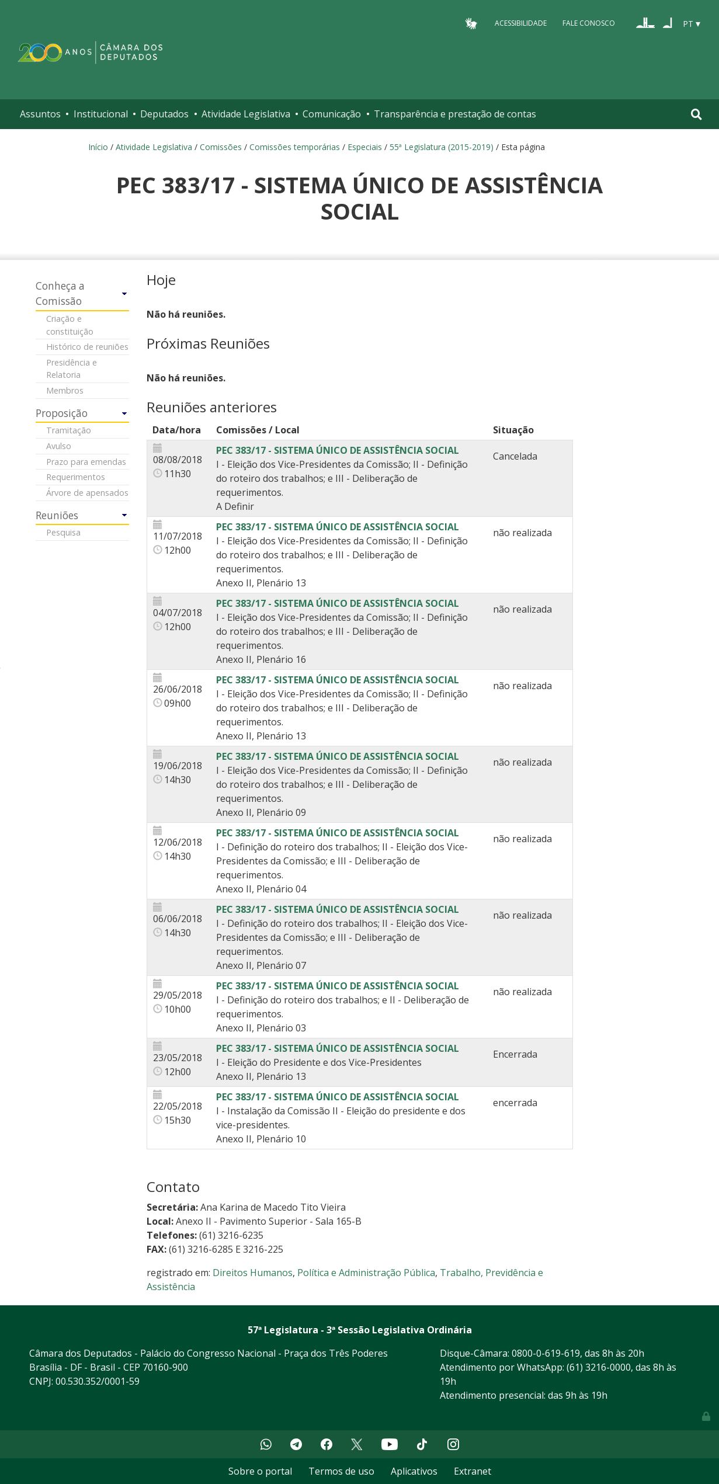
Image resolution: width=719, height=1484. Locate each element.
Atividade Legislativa (246, 113)
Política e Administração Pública (366, 1272)
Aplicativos (414, 1471)
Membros (65, 390)
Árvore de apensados (87, 492)
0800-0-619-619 (546, 1353)
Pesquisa (63, 532)
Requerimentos (75, 476)
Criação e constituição (69, 325)
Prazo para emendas (86, 461)
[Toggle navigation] (696, 114)
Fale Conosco (588, 23)
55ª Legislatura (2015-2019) (442, 146)
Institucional (101, 113)
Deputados (164, 113)
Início (98, 146)
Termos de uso (341, 1471)
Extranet (472, 1471)
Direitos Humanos (253, 1272)
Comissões (221, 146)
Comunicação (332, 113)
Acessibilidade (521, 23)
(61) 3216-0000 (599, 1367)
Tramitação (68, 430)
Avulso (58, 445)
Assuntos (40, 113)
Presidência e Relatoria (71, 369)
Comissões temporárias (294, 146)
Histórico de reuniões (87, 346)
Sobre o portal (260, 1471)
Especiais (365, 146)
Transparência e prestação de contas (455, 113)
